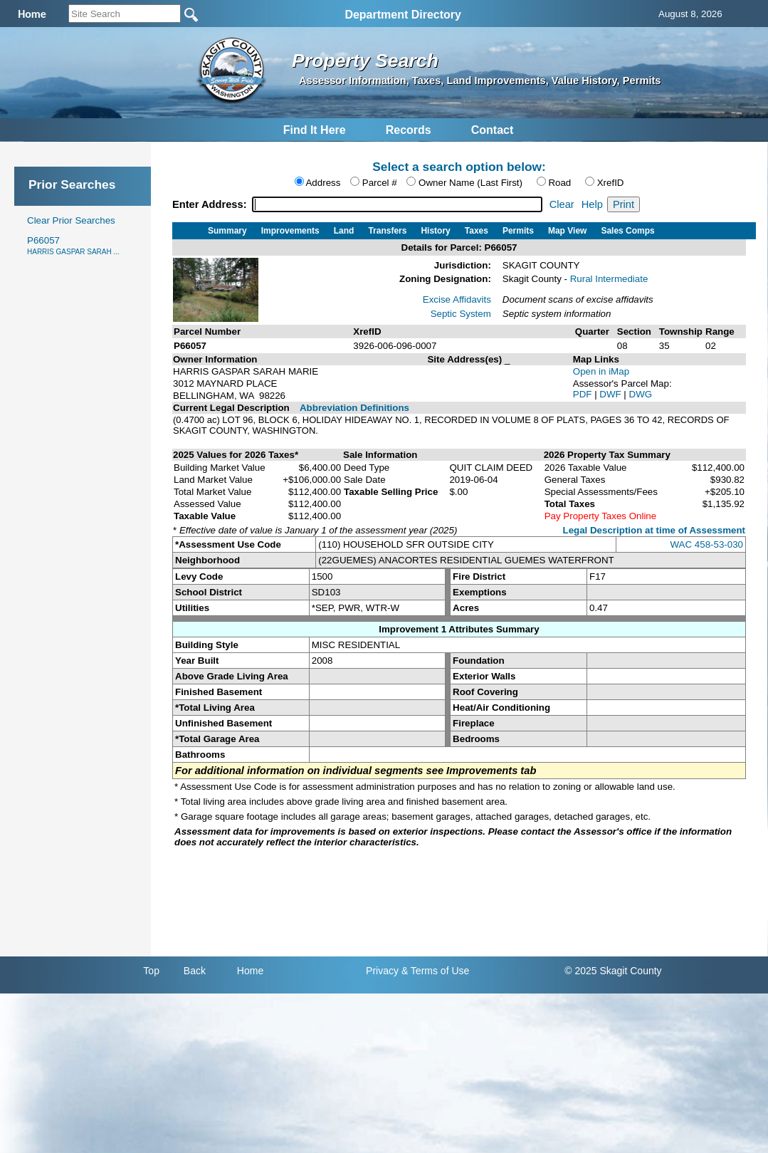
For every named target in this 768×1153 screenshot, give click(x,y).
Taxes (476, 231)
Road (559, 182)
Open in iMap (601, 371)
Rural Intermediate (609, 278)
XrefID (610, 182)
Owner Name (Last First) (470, 182)
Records (408, 130)
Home (250, 970)
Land (344, 231)
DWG (641, 394)
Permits (518, 231)
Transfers (387, 231)
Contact (492, 130)
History (435, 231)
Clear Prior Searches (71, 220)
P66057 (73, 245)
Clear (561, 204)
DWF (611, 394)
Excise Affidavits (457, 299)
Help (592, 204)
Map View (567, 231)
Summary (227, 231)
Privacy (382, 970)
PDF (583, 394)
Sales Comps (627, 231)
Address (322, 182)
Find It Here (314, 130)
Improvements (290, 231)
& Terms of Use (435, 970)
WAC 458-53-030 (706, 544)
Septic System (461, 313)
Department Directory (402, 15)
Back (195, 970)
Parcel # (379, 182)
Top (151, 970)
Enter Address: (211, 204)
